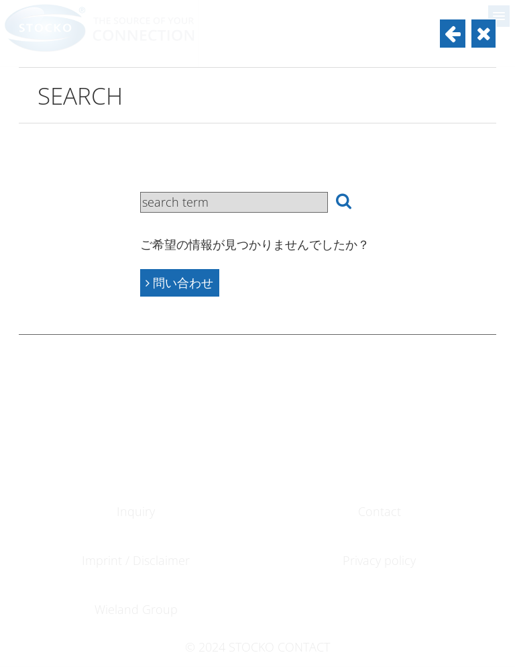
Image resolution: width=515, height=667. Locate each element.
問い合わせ (179, 282)
